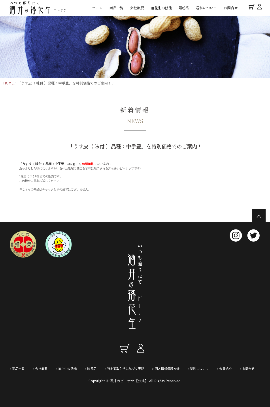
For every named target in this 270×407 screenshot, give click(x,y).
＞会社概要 (39, 368)
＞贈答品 (90, 368)
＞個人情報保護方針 (165, 368)
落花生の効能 (161, 7)
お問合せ (231, 7)
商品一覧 (116, 7)
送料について (206, 7)
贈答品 (184, 7)
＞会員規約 (224, 368)
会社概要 (137, 7)
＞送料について (198, 368)
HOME (8, 83)
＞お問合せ (247, 368)
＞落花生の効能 (66, 368)
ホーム (97, 7)
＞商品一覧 (17, 368)
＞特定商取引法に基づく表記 (124, 368)
